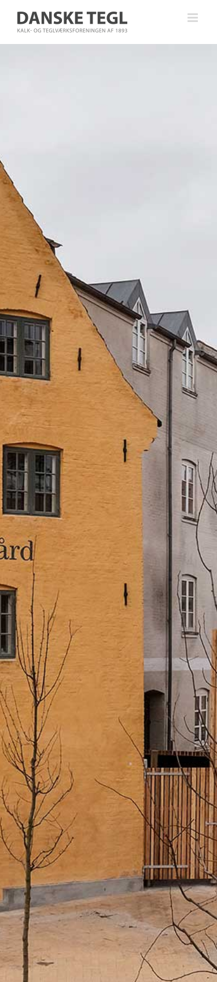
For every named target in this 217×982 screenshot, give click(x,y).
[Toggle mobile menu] (193, 18)
